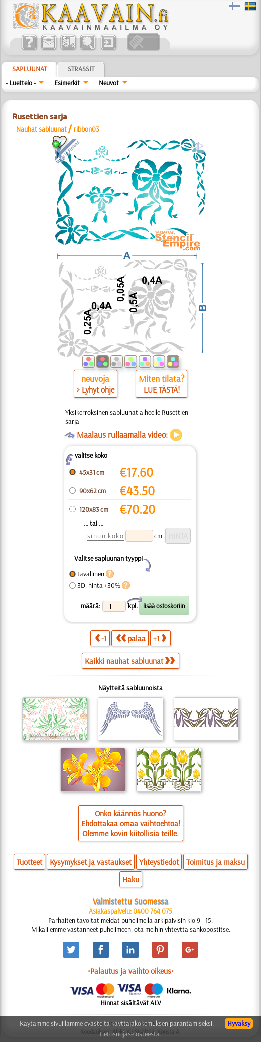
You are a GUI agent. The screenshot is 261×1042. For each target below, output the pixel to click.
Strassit (81, 68)
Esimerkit (67, 82)
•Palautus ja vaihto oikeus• (131, 971)
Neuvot (109, 82)
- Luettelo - (21, 82)
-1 (101, 638)
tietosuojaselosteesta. (130, 1033)
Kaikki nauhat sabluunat (130, 661)
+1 (159, 638)
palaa (131, 638)
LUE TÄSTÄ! (162, 389)
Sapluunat (29, 68)
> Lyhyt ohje (95, 389)
